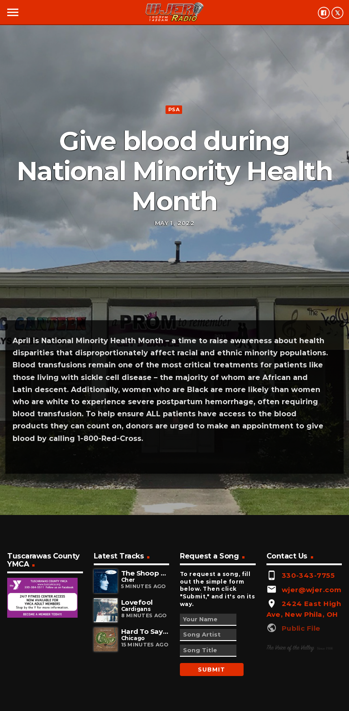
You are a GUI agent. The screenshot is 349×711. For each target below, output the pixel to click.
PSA (173, 109)
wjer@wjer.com (312, 589)
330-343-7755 (308, 575)
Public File (301, 628)
